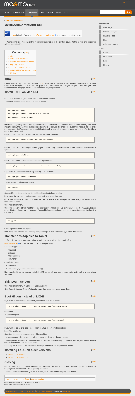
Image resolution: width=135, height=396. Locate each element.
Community (32, 13)
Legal (21, 391)
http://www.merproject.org (43, 35)
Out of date (25, 379)
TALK (65, 13)
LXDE (40, 83)
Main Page (107, 27)
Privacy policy (29, 391)
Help (105, 40)
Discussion (107, 57)
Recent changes (110, 32)
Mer (7, 20)
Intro (7, 13)
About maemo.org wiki (44, 391)
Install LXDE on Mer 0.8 (18, 357)
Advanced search (110, 44)
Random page (109, 36)
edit (94, 78)
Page (105, 52)
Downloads (18, 13)
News (58, 13)
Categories (10, 379)
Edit (104, 61)
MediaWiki (66, 391)
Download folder (11, 243)
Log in (124, 2)
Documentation (16, 20)
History (106, 65)
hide (26, 53)
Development (46, 13)
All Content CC (11, 391)
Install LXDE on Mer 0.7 (18, 355)
